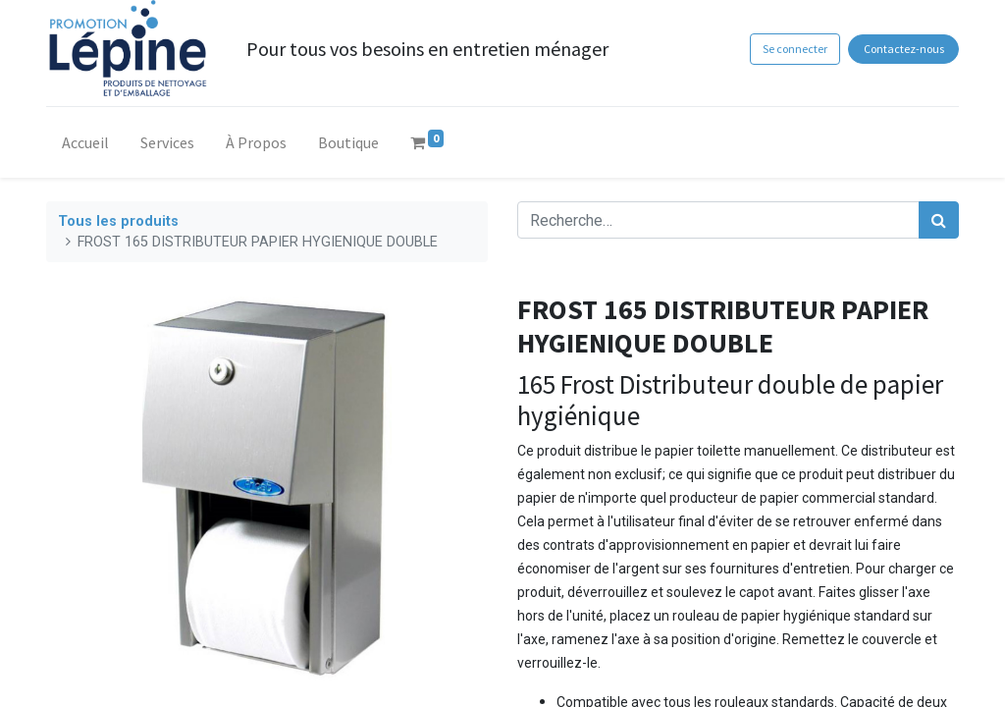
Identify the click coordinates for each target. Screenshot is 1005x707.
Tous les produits (118, 221)
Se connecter (795, 48)
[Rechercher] (939, 220)
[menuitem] (85, 146)
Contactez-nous (904, 48)
